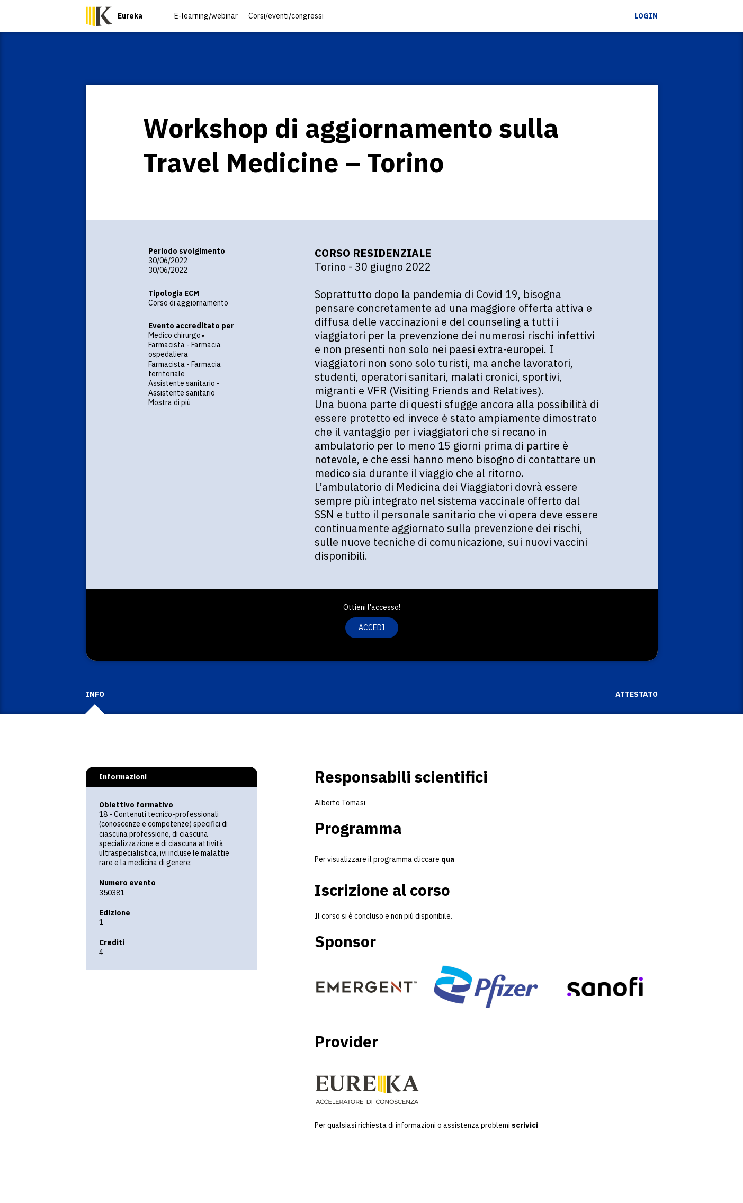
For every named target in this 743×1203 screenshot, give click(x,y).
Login (646, 16)
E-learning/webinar (206, 16)
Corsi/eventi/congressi (286, 16)
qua (447, 859)
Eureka (130, 16)
